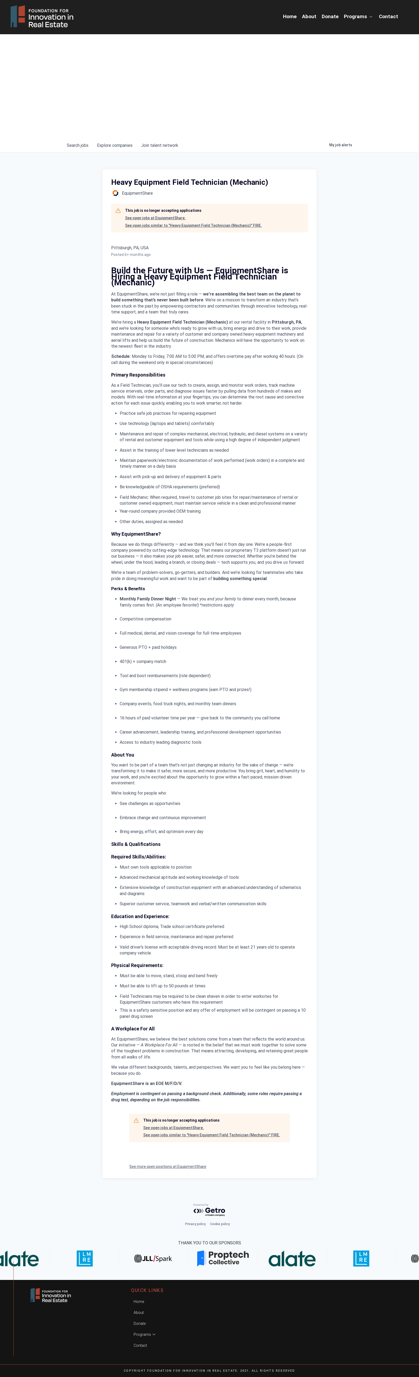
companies (115, 145)
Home (290, 16)
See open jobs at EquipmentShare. (155, 218)
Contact (388, 16)
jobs (77, 145)
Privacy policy (195, 1224)
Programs (359, 16)
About (309, 16)
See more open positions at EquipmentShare (167, 1166)
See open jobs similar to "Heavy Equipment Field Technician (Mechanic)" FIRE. (193, 225)
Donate (330, 16)
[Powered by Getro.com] (209, 1210)
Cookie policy (220, 1224)
